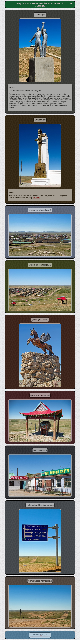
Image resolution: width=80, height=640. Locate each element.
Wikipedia (36, 198)
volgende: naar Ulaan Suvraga (40, 636)
